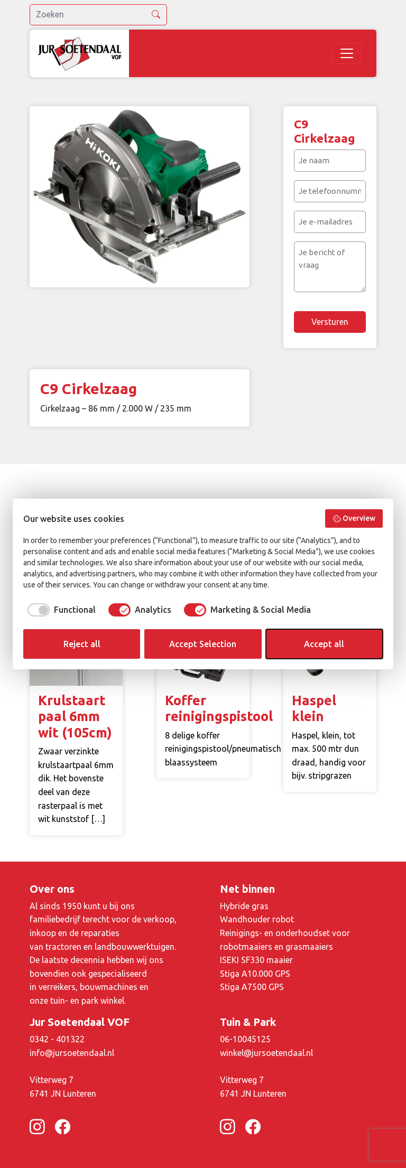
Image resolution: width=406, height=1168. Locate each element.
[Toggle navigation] (347, 53)
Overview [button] (354, 519)
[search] (98, 14)
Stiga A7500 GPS (252, 987)
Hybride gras (244, 906)
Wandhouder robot (257, 919)
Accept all (324, 644)
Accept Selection (202, 644)
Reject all (81, 644)
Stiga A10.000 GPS (255, 973)
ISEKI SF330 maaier (256, 960)
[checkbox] (59, 609)
